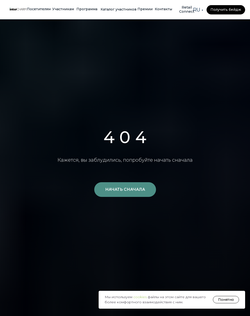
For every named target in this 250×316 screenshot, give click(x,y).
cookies (140, 297)
